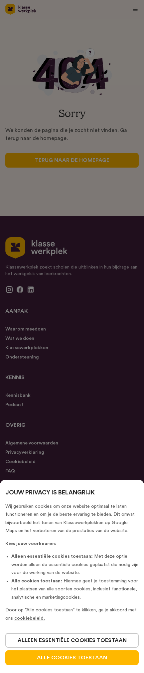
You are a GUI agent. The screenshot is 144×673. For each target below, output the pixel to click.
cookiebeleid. (29, 618)
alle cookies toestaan (72, 657)
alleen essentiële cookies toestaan (72, 640)
